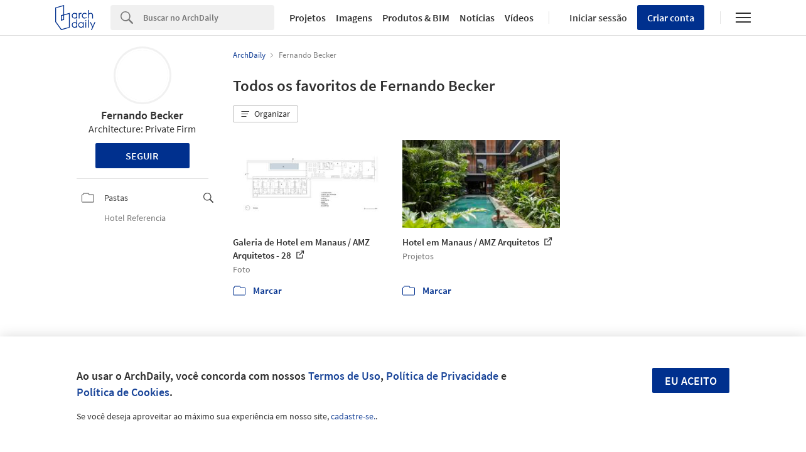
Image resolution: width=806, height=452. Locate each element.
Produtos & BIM (415, 18)
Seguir (142, 155)
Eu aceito (691, 381)
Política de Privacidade (442, 376)
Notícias (477, 18)
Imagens (354, 18)
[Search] (208, 17)
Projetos (307, 18)
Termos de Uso (344, 376)
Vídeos (519, 18)
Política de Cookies (123, 392)
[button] (265, 114)
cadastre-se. (353, 416)
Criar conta (670, 17)
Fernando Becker (142, 115)
